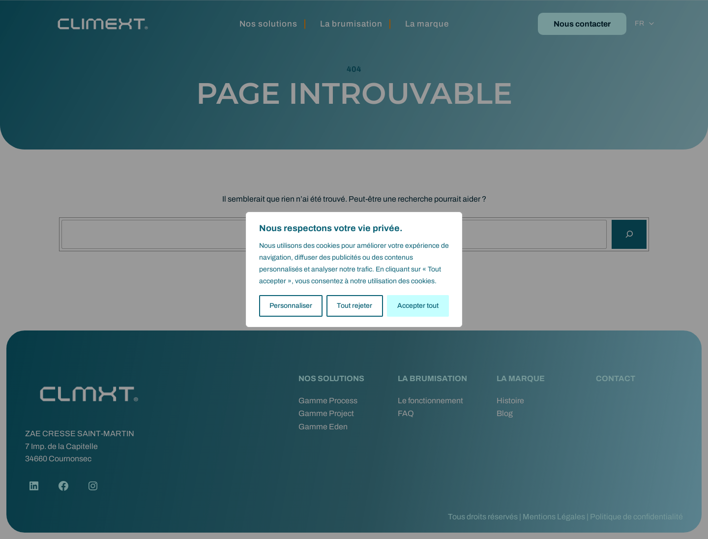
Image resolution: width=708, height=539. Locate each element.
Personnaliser (290, 305)
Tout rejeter (354, 305)
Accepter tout (418, 305)
